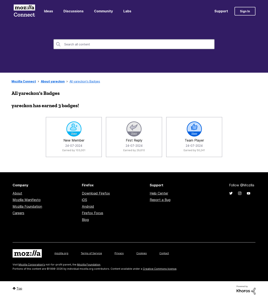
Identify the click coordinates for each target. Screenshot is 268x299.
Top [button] (19, 288)
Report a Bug (160, 200)
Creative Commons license (160, 268)
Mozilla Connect (24, 11)
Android (88, 206)
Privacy (119, 253)
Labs (127, 11)
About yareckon (53, 81)
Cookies (141, 253)
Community (103, 11)
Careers (18, 213)
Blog (85, 220)
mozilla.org (61, 253)
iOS (84, 200)
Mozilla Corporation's (31, 264)
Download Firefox (96, 193)
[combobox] (134, 44)
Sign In (245, 11)
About (17, 193)
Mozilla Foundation (27, 206)
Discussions (73, 11)
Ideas (48, 11)
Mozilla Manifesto (27, 200)
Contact (164, 253)
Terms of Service (91, 253)
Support (221, 11)
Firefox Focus (92, 213)
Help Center (159, 193)
